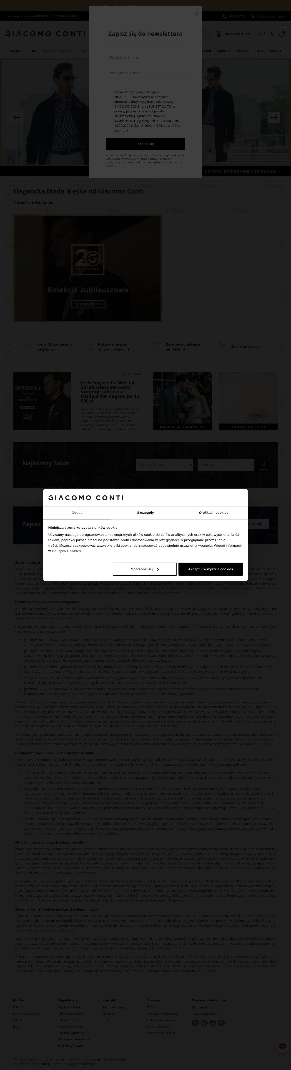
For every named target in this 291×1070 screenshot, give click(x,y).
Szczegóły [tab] (145, 512)
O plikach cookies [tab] (213, 512)
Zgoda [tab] (77, 512)
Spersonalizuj (145, 569)
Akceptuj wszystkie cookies (210, 569)
